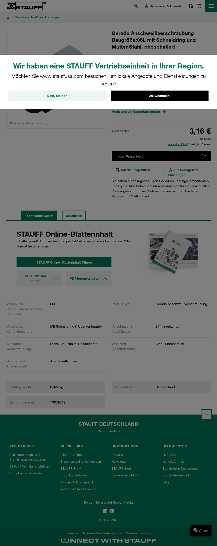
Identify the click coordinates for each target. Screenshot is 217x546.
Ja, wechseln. (159, 96)
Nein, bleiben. (57, 96)
